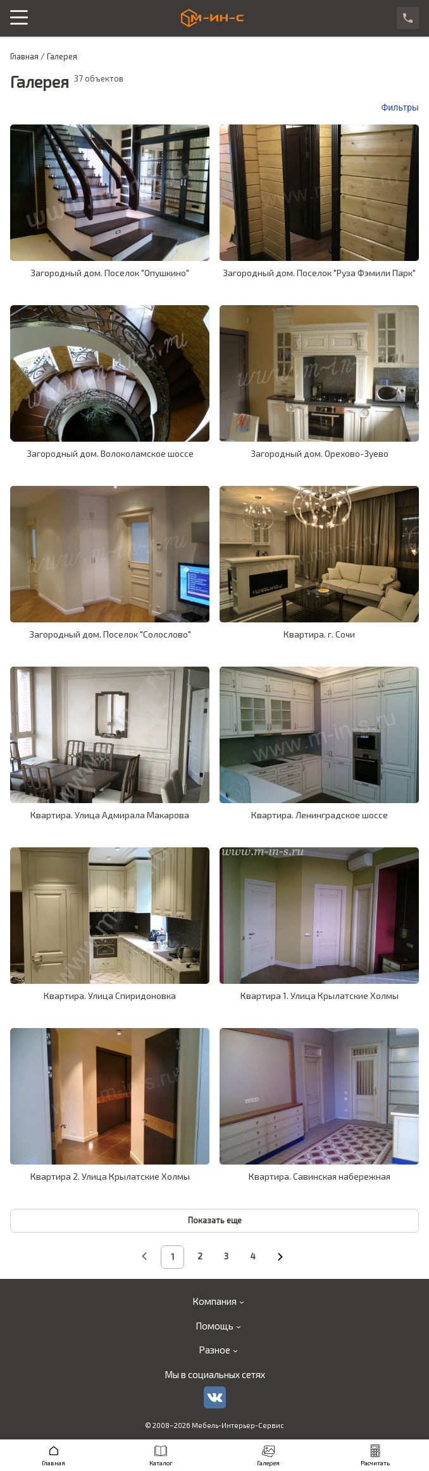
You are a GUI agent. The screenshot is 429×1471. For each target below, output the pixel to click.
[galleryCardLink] (109, 192)
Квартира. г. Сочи (319, 634)
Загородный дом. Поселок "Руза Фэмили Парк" (319, 272)
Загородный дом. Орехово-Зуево (320, 453)
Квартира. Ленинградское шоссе (319, 814)
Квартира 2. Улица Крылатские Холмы (110, 1176)
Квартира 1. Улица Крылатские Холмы (319, 995)
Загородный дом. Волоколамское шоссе (110, 453)
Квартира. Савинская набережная (319, 1176)
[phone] (408, 18)
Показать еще (215, 1220)
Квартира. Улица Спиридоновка (110, 995)
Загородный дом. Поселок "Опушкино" (109, 272)
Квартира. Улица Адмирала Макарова (109, 814)
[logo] (212, 18)
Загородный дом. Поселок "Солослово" (110, 634)
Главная (24, 56)
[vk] (215, 1397)
